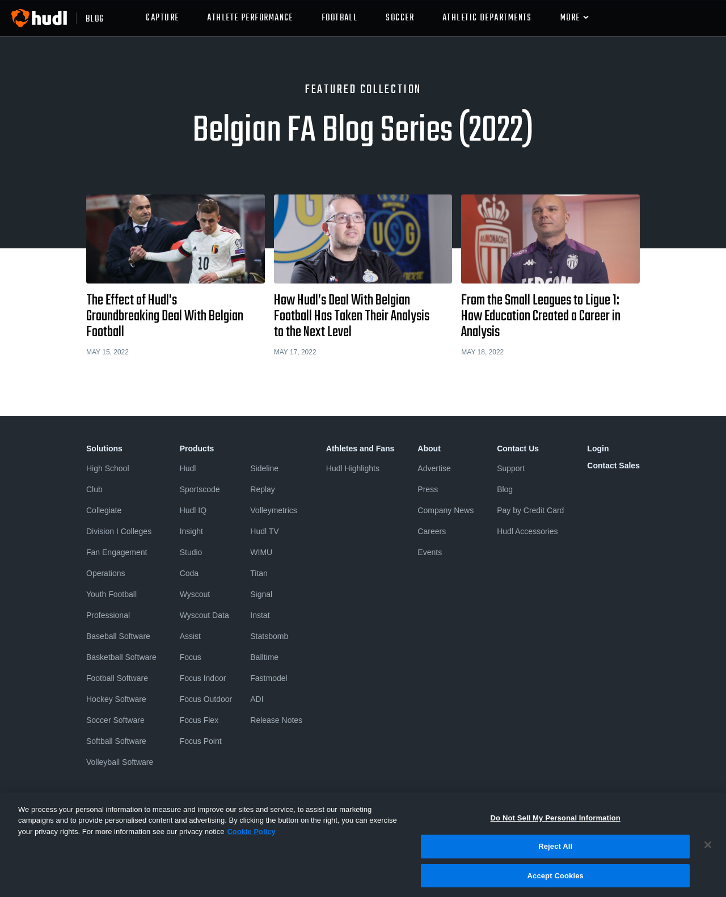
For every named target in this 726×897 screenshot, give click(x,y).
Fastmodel (268, 678)
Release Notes (276, 720)
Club (94, 489)
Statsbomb (269, 636)
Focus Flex (199, 720)
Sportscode (200, 489)
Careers (431, 531)
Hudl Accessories (527, 531)
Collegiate (103, 510)
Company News (445, 510)
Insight (191, 531)
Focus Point (201, 741)
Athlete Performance (250, 18)
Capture (162, 18)
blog (95, 18)
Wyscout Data (204, 615)
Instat (259, 615)
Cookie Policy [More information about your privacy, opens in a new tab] (251, 836)
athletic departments (487, 18)
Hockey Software (116, 699)
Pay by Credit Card (530, 510)
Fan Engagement (116, 552)
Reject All (555, 852)
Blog (505, 489)
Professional (108, 615)
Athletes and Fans (360, 448)
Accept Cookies (555, 881)
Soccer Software (115, 720)
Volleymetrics (273, 510)
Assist (190, 636)
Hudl (188, 468)
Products (197, 448)
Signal (261, 594)
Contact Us (518, 448)
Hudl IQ (193, 510)
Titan (259, 573)
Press (427, 489)
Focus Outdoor (206, 699)
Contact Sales (613, 465)
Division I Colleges (118, 531)
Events (429, 552)
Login (598, 448)
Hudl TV (264, 531)
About (428, 448)
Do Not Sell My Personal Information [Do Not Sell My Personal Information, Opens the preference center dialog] (556, 823)
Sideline (264, 468)
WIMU (261, 552)
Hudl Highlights (352, 468)
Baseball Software (118, 636)
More (570, 18)
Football (340, 18)
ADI (256, 699)
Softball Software (116, 741)
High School (107, 468)
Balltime (264, 657)
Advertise (433, 468)
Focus (190, 657)
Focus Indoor (203, 678)
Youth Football (111, 594)
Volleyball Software (119, 762)
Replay (262, 489)
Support (511, 468)
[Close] (707, 849)
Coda (189, 573)
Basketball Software (121, 657)
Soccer (400, 18)
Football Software (117, 678)
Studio (191, 552)
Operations (105, 573)
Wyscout (195, 594)
